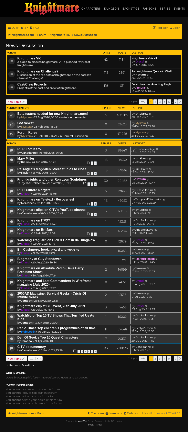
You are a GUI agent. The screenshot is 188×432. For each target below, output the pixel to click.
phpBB (81, 421)
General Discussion (75, 136)
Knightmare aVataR (144, 58)
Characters (91, 8)
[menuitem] (34, 28)
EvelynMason (144, 328)
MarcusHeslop (145, 258)
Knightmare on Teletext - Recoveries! (45, 199)
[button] (143, 101)
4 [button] (164, 102)
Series (165, 8)
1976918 (140, 179)
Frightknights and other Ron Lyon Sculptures (52, 179)
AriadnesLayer (145, 229)
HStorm (140, 74)
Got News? (25, 123)
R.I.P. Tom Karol (29, 149)
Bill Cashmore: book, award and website (48, 249)
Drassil (139, 61)
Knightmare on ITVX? (33, 220)
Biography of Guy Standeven (39, 259)
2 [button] (155, 102)
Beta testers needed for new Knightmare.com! (52, 113)
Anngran (140, 87)
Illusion (25, 172)
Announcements (74, 117)
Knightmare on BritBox (35, 229)
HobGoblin (28, 331)
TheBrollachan (35, 183)
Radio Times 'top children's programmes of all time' (56, 328)
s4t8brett (141, 113)
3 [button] (159, 102)
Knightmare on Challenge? (37, 71)
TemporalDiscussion (148, 199)
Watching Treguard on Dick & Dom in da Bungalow (56, 240)
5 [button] (169, 102)
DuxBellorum (144, 190)
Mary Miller (25, 158)
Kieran (25, 162)
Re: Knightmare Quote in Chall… (152, 71)
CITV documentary (31, 347)
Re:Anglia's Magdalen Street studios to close (51, 169)
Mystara (26, 117)
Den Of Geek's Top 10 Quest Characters (47, 337)
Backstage (130, 8)
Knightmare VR (29, 58)
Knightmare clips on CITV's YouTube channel (51, 210)
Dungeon (111, 8)
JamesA (140, 249)
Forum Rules (27, 132)
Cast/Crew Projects (32, 84)
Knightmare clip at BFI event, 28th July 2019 (51, 306)
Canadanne (29, 152)
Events (179, 8)
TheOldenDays (145, 149)
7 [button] (175, 102)
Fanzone (150, 8)
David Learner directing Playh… (152, 84)
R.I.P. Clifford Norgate (33, 190)
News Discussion (24, 45)
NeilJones (27, 203)
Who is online (15, 373)
